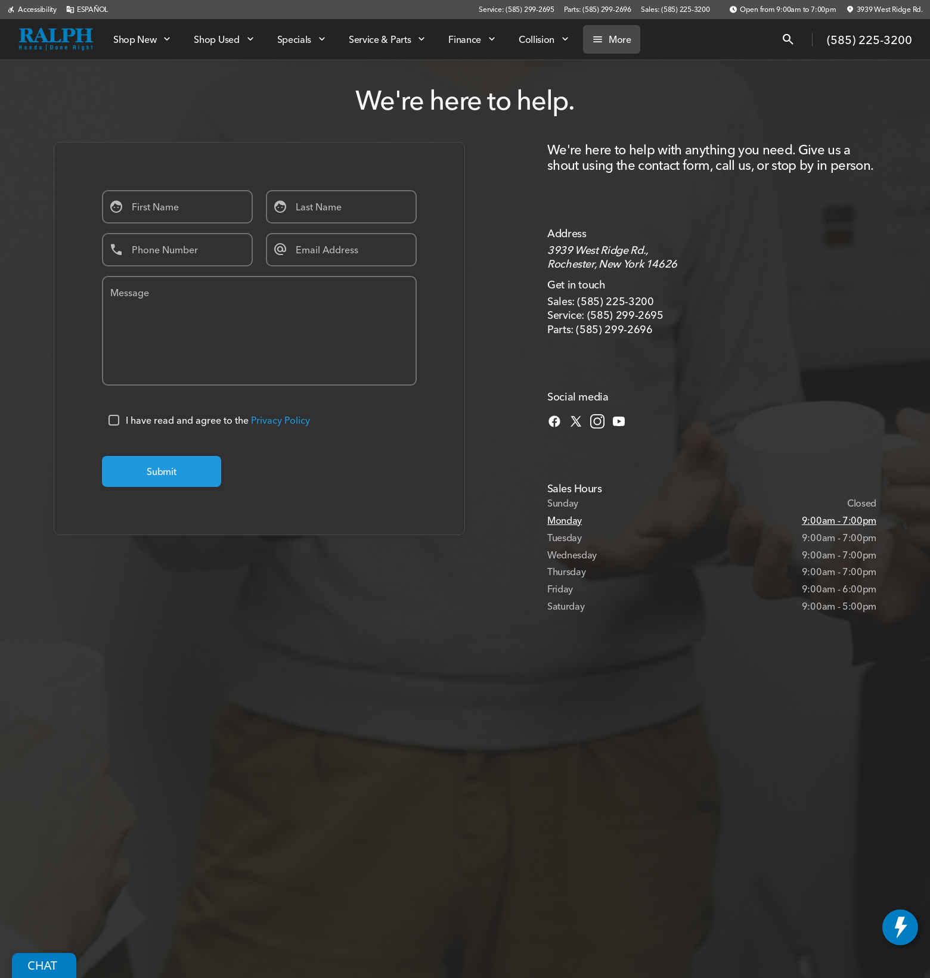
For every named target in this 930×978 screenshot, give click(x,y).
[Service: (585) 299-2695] (516, 9)
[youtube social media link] (619, 420)
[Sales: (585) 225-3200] (675, 9)
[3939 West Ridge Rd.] (884, 9)
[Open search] (788, 39)
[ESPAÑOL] (87, 9)
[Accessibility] (32, 9)
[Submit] (161, 471)
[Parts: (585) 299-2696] (598, 9)
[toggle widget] (900, 927)
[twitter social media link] (576, 420)
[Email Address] (341, 249)
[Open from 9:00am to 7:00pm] (783, 9)
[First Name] (177, 206)
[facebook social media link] (554, 420)
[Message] (259, 331)
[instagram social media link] (597, 420)
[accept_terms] (114, 420)
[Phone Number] (177, 249)
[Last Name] (341, 206)
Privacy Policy (280, 420)
